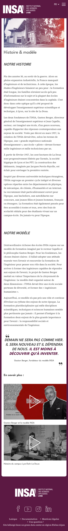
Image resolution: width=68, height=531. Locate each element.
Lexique (13, 518)
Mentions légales (50, 518)
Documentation (29, 518)
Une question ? (36, 521)
